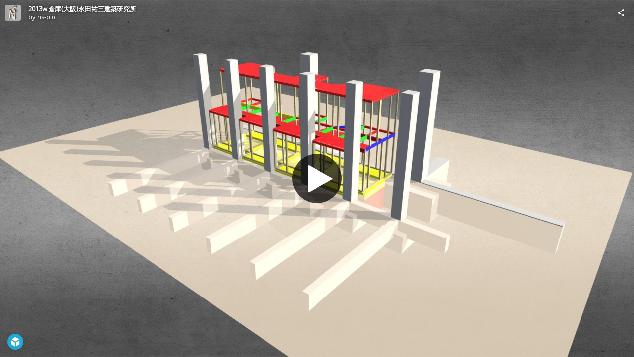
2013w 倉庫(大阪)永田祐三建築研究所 (82, 8)
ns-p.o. (47, 16)
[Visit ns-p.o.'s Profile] (13, 13)
